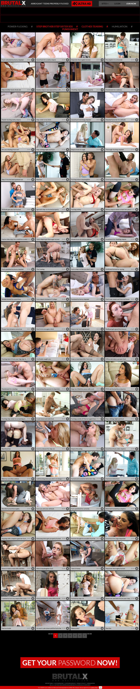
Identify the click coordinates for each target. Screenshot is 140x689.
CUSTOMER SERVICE (70, 683)
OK (100, 687)
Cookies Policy (94, 687)
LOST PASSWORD (58, 683)
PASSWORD (70, 662)
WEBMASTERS (91, 683)
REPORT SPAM (49, 683)
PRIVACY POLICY (81, 683)
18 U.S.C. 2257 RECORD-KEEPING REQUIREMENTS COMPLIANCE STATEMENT (70, 685)
